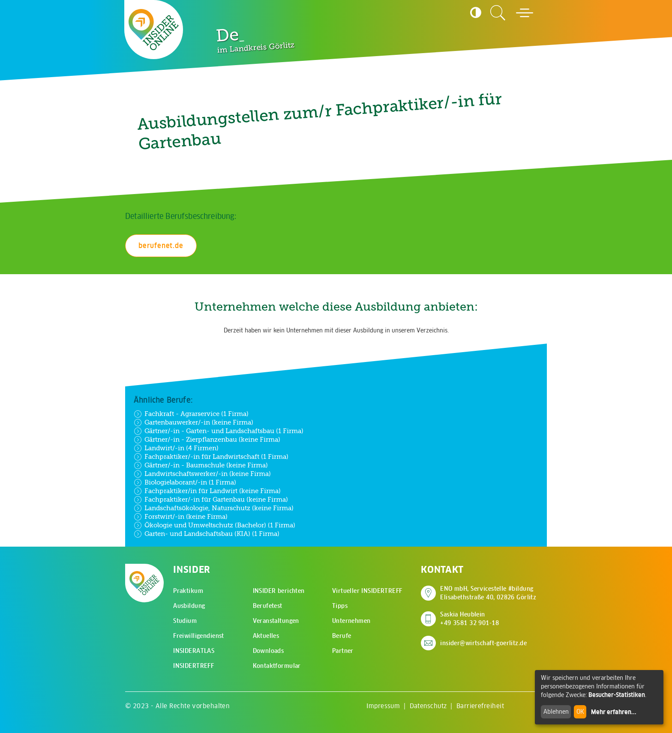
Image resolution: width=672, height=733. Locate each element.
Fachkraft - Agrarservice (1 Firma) (191, 414)
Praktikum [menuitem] (188, 590)
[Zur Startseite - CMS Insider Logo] (154, 29)
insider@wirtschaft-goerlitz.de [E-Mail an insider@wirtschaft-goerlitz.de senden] (483, 643)
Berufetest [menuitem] (267, 605)
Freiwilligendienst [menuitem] (198, 635)
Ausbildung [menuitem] (189, 605)
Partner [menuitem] (343, 650)
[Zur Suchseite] (498, 13)
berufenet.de (160, 245)
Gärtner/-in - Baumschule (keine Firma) (201, 465)
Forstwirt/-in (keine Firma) (181, 516)
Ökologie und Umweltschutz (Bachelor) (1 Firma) (214, 525)
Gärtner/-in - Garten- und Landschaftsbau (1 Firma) (218, 431)
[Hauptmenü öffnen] (524, 12)
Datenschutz (428, 705)
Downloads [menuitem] (268, 650)
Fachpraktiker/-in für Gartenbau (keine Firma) (211, 499)
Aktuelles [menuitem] (266, 635)
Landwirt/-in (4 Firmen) (176, 448)
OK (580, 711)
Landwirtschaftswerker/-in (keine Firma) (202, 474)
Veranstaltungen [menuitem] (276, 620)
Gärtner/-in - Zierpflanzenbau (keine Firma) (207, 439)
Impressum (383, 705)
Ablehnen (556, 711)
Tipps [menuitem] (340, 605)
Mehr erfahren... (613, 712)
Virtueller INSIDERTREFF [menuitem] (367, 590)
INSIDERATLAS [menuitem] (193, 650)
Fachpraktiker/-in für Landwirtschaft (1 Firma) (211, 456)
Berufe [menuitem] (341, 635)
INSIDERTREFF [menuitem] (193, 665)
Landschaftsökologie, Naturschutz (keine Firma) (214, 508)
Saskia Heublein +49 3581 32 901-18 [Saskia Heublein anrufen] (469, 618)
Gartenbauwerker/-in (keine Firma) (193, 422)
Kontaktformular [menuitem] (277, 665)
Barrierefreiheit (480, 705)
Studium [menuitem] (185, 620)
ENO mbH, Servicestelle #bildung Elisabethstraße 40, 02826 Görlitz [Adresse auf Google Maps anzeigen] (488, 593)
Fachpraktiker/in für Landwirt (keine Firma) (207, 491)
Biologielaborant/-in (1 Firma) (185, 482)
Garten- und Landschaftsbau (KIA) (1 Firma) (206, 534)
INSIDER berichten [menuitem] (279, 590)
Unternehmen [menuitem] (351, 620)
